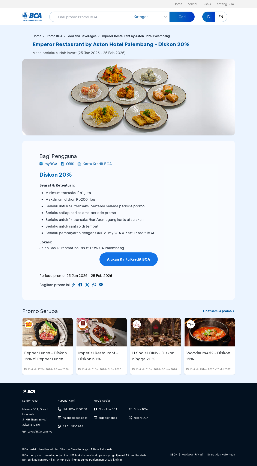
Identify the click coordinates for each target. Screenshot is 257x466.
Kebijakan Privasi (192, 454)
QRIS (67, 163)
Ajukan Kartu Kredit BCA (128, 259)
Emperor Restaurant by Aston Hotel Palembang (135, 36)
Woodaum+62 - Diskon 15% (208, 355)
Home (178, 4)
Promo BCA (53, 36)
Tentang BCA (224, 4)
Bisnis (207, 4)
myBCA (48, 163)
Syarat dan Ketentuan (221, 454)
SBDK (173, 454)
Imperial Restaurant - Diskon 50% (98, 355)
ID (208, 16)
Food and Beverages (81, 36)
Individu (192, 4)
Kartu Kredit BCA (95, 163)
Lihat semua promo (219, 311)
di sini (118, 459)
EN (221, 16)
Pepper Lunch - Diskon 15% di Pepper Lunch (45, 355)
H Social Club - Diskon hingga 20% (153, 355)
